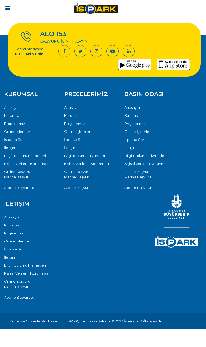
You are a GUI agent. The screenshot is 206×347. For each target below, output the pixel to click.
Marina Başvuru (17, 177)
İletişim (10, 147)
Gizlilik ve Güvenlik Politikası (33, 321)
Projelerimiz (14, 123)
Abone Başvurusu (19, 188)
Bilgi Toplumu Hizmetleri (25, 155)
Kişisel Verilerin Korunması (26, 163)
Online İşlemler (17, 131)
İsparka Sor (14, 139)
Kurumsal (12, 115)
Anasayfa (12, 107)
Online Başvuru (17, 171)
